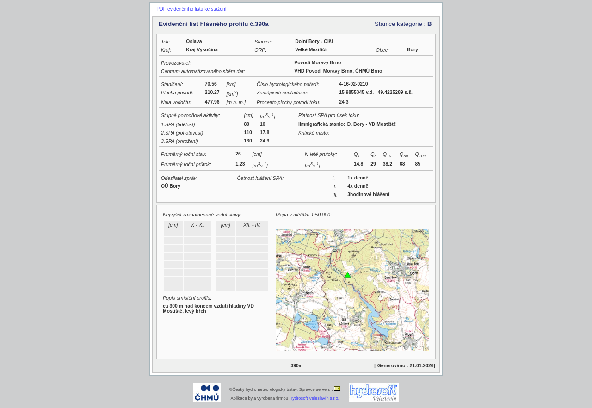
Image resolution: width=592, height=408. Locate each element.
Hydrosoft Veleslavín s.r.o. (314, 398)
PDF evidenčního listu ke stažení (191, 9)
